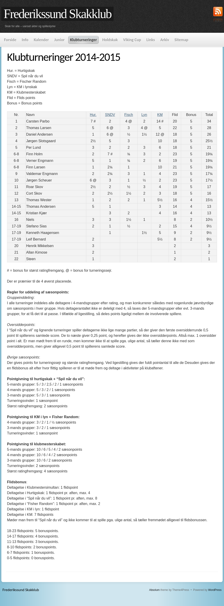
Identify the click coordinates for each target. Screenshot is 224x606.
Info (25, 39)
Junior (59, 39)
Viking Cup (132, 39)
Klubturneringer (83, 39)
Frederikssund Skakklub (57, 14)
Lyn (144, 115)
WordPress (215, 590)
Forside (10, 39)
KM (160, 115)
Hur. (93, 115)
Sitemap (181, 39)
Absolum (154, 590)
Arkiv (164, 39)
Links (151, 39)
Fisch (128, 115)
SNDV (110, 115)
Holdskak (110, 39)
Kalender (41, 39)
